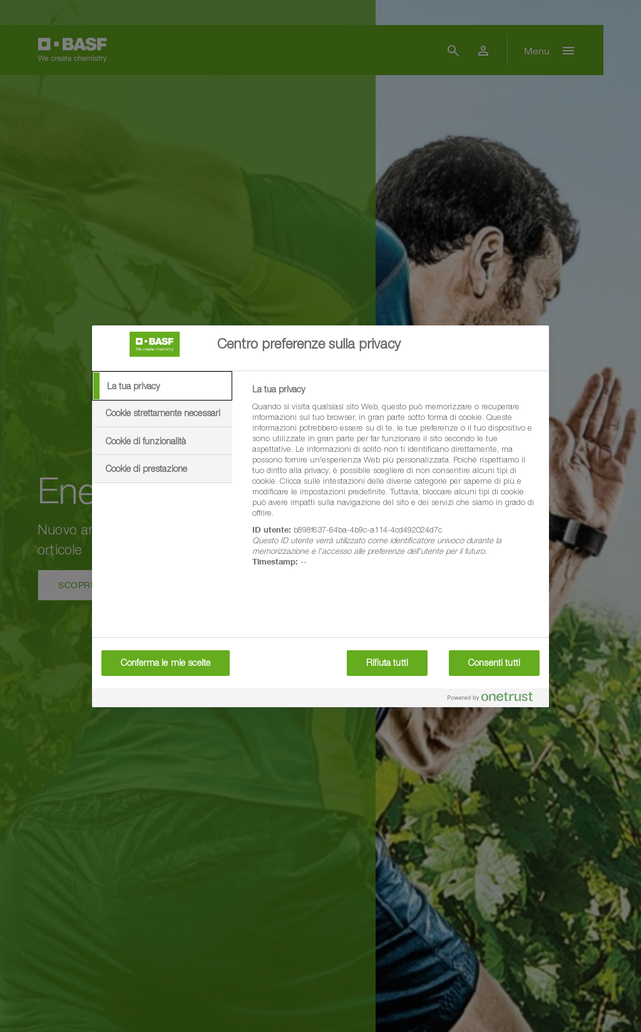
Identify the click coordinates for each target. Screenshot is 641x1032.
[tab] (162, 386)
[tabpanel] (395, 482)
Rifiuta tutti (387, 662)
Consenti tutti (494, 662)
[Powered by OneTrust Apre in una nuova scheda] (495, 699)
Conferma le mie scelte (165, 662)
